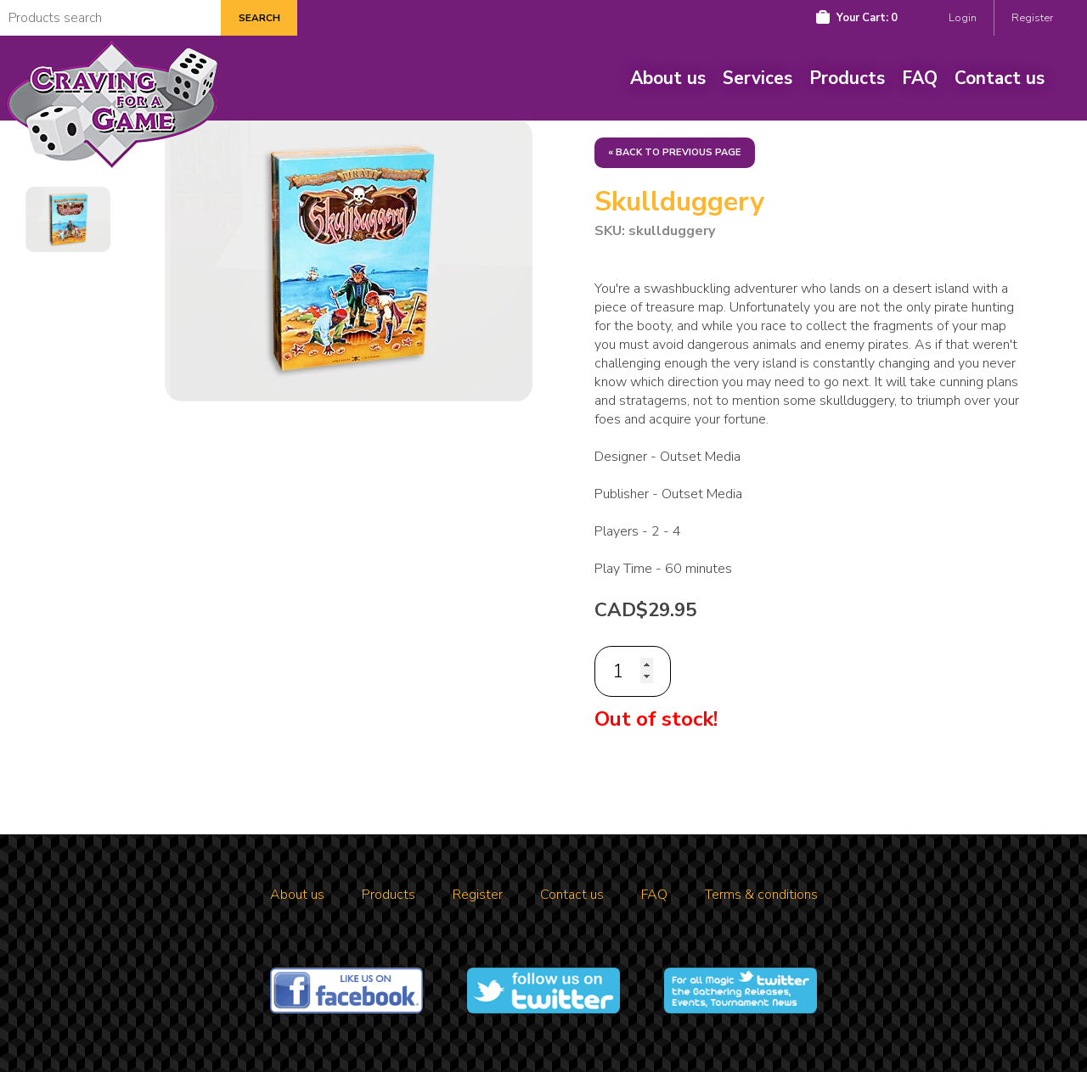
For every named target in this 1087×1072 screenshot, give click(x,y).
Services (757, 78)
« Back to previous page (674, 152)
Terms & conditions (761, 894)
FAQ (920, 78)
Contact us (1000, 78)
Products (847, 78)
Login (963, 17)
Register (1032, 17)
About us (668, 78)
